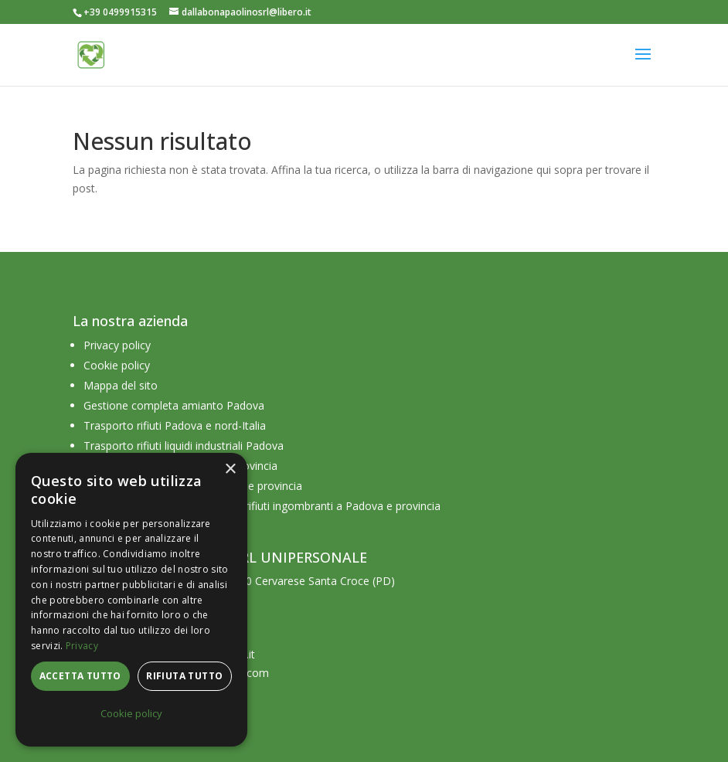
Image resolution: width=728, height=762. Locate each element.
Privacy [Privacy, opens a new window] (82, 645)
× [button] (230, 469)
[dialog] (131, 600)
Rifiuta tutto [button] (184, 675)
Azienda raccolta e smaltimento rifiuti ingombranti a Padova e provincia (262, 505)
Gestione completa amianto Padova (173, 405)
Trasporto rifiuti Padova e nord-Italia (174, 425)
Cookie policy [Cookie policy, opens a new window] (131, 713)
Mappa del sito (120, 385)
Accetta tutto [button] (80, 675)
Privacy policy (117, 345)
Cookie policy (116, 365)
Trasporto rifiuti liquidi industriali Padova (183, 445)
